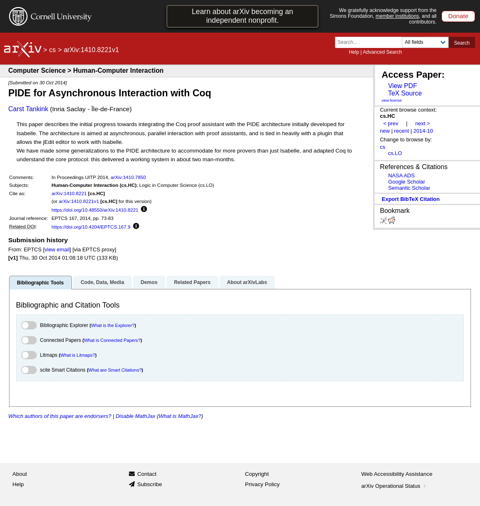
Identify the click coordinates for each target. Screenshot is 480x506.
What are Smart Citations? (115, 370)
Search (462, 43)
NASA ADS (401, 175)
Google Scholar (406, 182)
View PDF (402, 85)
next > (422, 123)
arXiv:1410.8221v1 (79, 201)
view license (392, 100)
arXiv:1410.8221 (69, 193)
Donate (458, 15)
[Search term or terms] (371, 42)
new (385, 131)
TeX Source (405, 93)
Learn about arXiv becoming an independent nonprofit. (242, 15)
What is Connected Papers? (112, 340)
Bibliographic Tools (40, 283)
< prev (390, 123)
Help (354, 52)
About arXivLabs (247, 282)
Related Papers (192, 282)
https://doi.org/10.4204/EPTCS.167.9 (91, 226)
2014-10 (423, 131)
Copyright (257, 474)
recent (401, 131)
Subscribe (149, 484)
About (19, 474)
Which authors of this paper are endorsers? (59, 416)
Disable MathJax (135, 416)
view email (57, 249)
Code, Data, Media (102, 282)
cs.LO (395, 153)
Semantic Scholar (409, 188)
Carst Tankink (28, 108)
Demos (148, 282)
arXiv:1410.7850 (128, 177)
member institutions (397, 16)
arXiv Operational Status (394, 486)
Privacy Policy (262, 484)
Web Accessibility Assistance (396, 474)
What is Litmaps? (77, 355)
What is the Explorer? (113, 325)
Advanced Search (382, 52)
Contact (147, 474)
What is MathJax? (180, 416)
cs (52, 49)
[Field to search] (425, 42)
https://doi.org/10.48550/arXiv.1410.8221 (95, 209)
